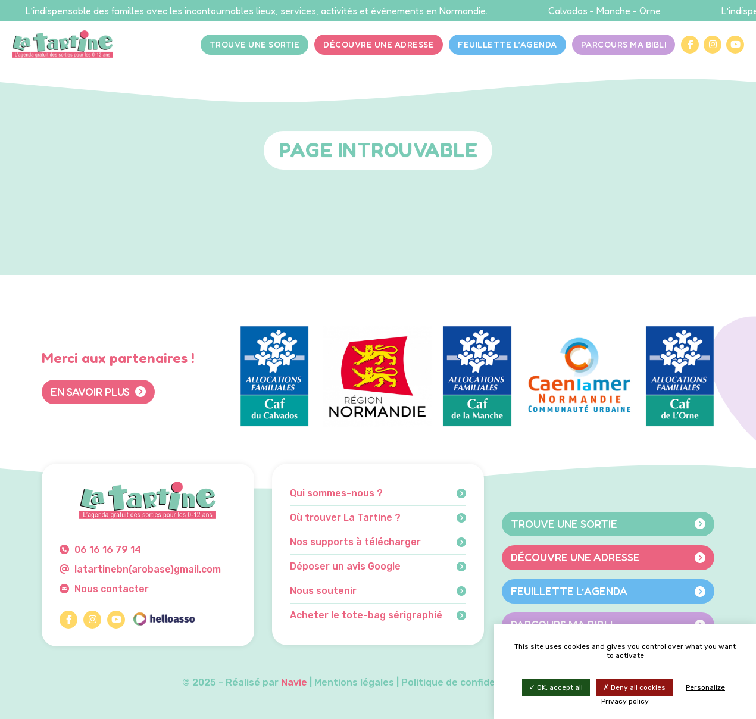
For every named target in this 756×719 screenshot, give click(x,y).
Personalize (705, 687)
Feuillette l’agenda (507, 44)
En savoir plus (98, 391)
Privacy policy (625, 701)
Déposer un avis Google (378, 566)
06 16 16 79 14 (100, 550)
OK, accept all (556, 687)
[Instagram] (712, 45)
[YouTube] (735, 45)
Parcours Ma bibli (624, 44)
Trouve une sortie (255, 44)
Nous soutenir (378, 591)
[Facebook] (690, 45)
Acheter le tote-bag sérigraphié (378, 615)
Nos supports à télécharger (378, 542)
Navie (294, 682)
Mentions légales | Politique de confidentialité (422, 682)
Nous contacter (104, 589)
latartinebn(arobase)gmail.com (140, 569)
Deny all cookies (634, 687)
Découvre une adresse (378, 44)
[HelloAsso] (163, 620)
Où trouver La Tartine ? (378, 518)
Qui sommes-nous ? (378, 493)
